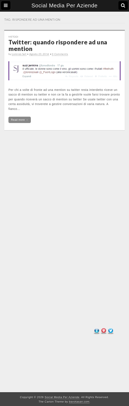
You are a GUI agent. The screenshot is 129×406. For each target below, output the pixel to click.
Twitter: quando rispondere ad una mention (57, 45)
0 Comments (60, 54)
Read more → (19, 119)
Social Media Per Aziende (64, 5)
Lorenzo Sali (19, 54)
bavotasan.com (79, 401)
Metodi (13, 36)
